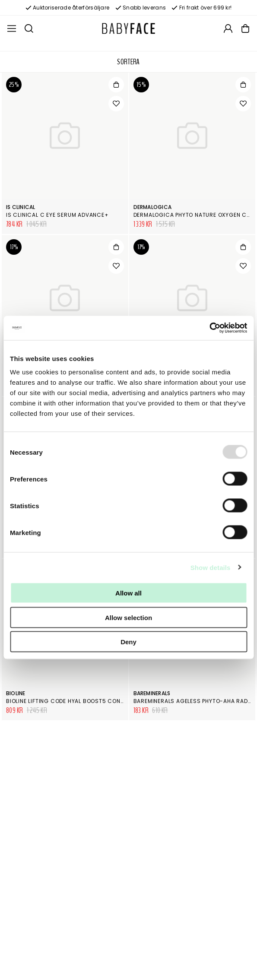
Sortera (128, 61)
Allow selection (128, 617)
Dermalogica (152, 207)
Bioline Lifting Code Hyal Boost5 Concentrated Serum (90, 701)
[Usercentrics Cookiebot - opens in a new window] (209, 328)
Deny (128, 642)
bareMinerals (152, 693)
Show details (210, 567)
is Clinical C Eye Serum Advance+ (57, 214)
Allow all (128, 593)
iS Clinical (20, 207)
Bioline (15, 693)
